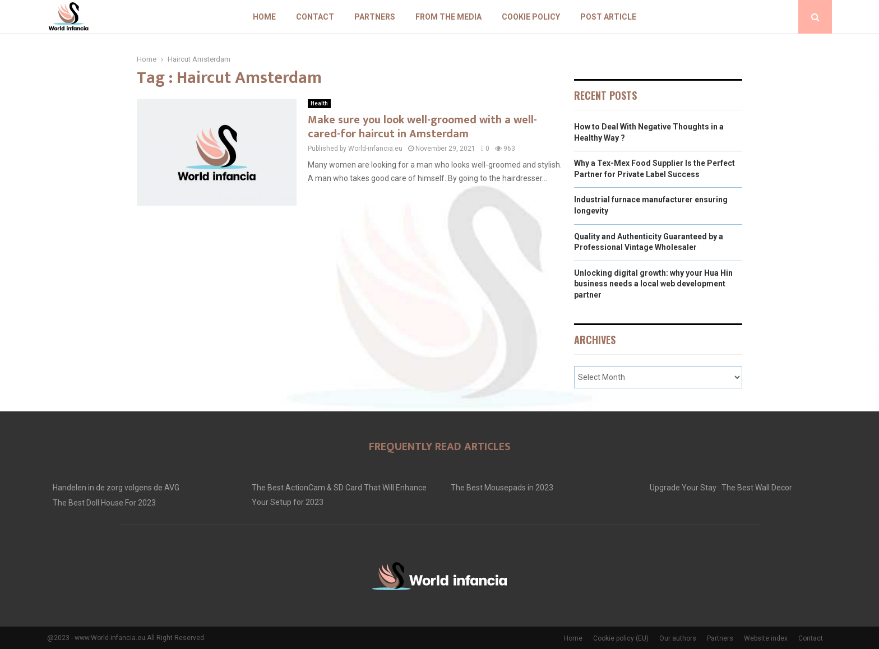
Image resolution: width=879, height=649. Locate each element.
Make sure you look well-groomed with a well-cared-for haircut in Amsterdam (422, 126)
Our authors (677, 638)
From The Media (448, 16)
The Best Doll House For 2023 (104, 502)
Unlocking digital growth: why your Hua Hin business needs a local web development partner (653, 283)
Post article (608, 16)
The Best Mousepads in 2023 (502, 487)
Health (319, 103)
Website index (766, 638)
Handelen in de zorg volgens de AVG (116, 487)
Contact (315, 16)
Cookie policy (531, 16)
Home (264, 16)
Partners (374, 16)
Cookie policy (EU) (621, 638)
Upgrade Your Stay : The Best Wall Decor (721, 487)
